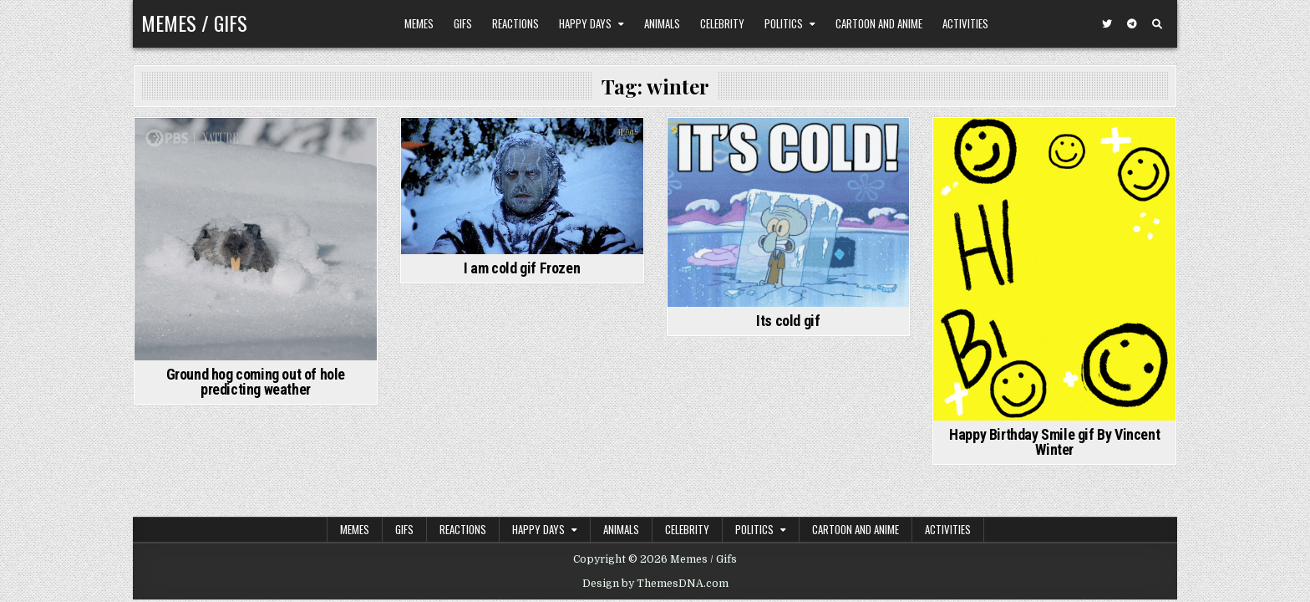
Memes (419, 23)
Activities (965, 23)
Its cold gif (788, 320)
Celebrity (722, 23)
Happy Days (585, 23)
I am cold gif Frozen (522, 268)
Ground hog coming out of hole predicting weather (255, 381)
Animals (662, 23)
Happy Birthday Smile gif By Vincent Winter (1054, 442)
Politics (783, 23)
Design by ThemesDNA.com (655, 583)
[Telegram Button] (1132, 24)
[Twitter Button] (1107, 24)
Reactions (515, 23)
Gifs (463, 23)
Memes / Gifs (194, 23)
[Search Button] (1157, 24)
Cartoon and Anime (878, 23)
